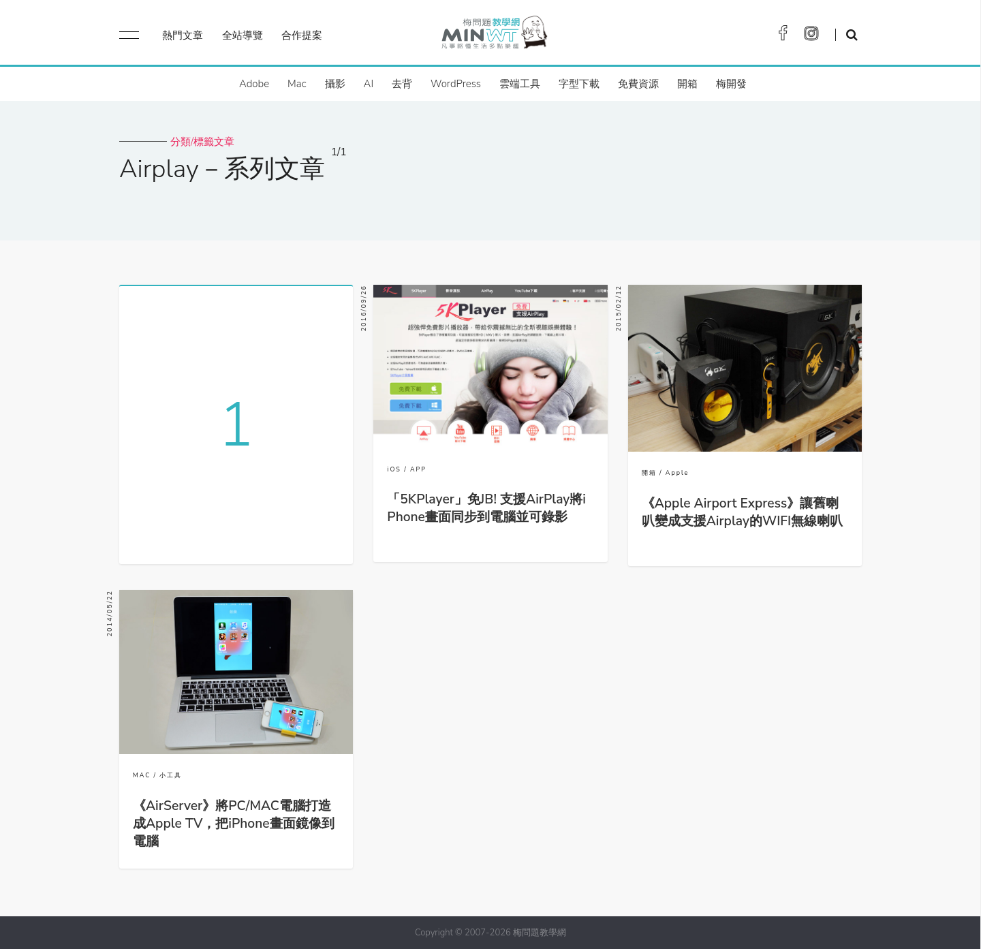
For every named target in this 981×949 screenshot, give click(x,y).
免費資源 (638, 84)
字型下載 (579, 84)
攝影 (335, 84)
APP (418, 469)
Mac (296, 84)
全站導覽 (242, 35)
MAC (142, 775)
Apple (677, 473)
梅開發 (731, 84)
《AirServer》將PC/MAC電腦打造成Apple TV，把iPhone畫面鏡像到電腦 (233, 823)
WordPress (456, 84)
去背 (402, 84)
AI (369, 84)
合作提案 (301, 35)
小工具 (170, 775)
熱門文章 (182, 35)
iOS (394, 469)
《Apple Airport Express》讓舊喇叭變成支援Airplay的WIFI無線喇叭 (742, 512)
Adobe (254, 84)
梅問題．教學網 (493, 36)
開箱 (687, 84)
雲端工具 (519, 84)
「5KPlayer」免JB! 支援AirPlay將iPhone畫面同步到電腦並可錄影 (486, 508)
